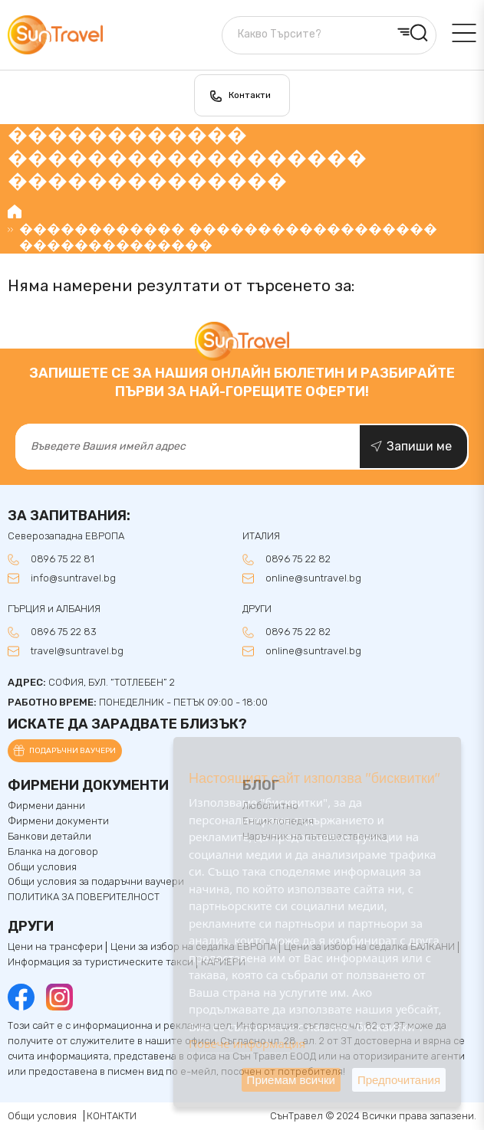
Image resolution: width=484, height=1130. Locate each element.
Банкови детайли (49, 836)
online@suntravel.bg (313, 578)
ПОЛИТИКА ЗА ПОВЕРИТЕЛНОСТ (84, 897)
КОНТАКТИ (112, 1116)
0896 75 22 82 (298, 559)
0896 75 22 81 (62, 559)
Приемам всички (291, 1080)
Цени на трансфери (55, 947)
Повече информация (247, 1043)
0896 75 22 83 (64, 632)
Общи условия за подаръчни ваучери (96, 881)
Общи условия (42, 867)
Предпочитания (398, 1080)
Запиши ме (419, 446)
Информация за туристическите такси (100, 962)
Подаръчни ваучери (72, 750)
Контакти (250, 95)
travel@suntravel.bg (77, 651)
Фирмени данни (46, 806)
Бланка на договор (53, 852)
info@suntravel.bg (73, 578)
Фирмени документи (58, 821)
